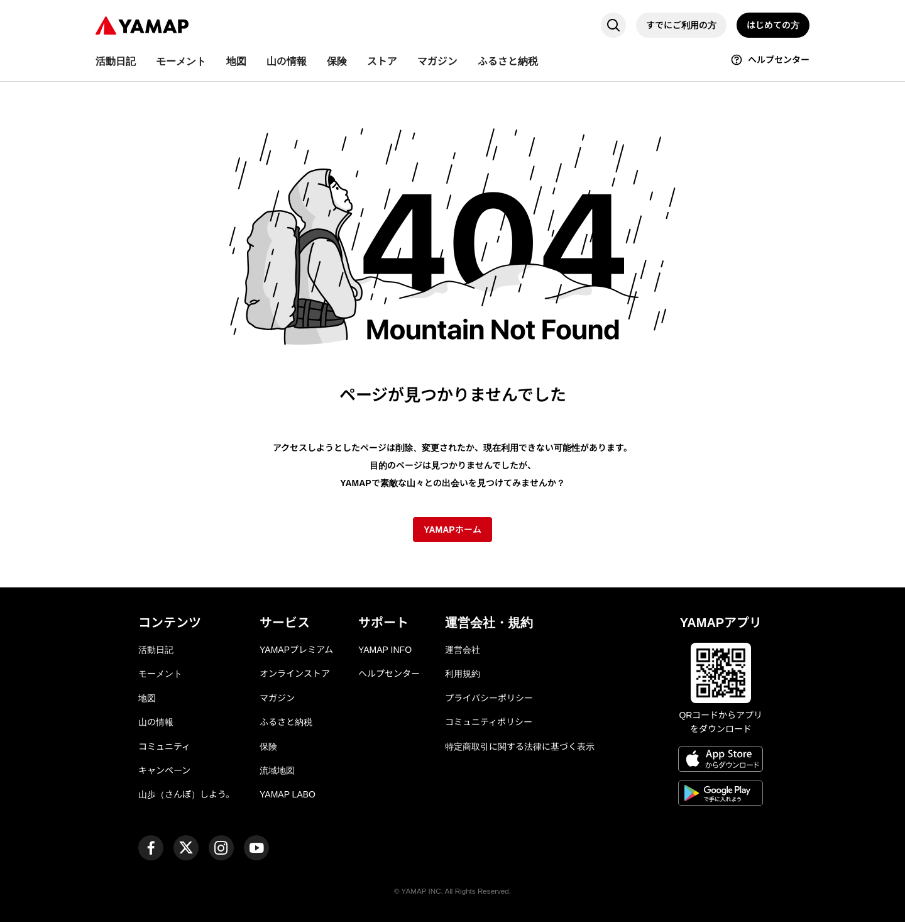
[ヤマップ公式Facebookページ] (150, 847)
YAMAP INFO (385, 650)
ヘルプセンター (389, 674)
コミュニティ (164, 746)
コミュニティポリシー (488, 722)
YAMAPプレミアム (296, 650)
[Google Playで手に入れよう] (720, 794)
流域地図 (277, 770)
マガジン (277, 698)
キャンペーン (164, 770)
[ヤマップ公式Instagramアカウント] (221, 847)
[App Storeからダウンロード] (720, 761)
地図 (147, 698)
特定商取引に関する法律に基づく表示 (520, 746)
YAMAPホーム (452, 530)
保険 (268, 746)
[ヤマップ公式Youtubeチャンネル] (256, 847)
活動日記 (155, 650)
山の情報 (155, 722)
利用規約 (462, 674)
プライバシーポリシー (489, 698)
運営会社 (462, 650)
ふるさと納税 (286, 722)
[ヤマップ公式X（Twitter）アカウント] (186, 847)
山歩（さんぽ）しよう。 (186, 794)
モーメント (160, 674)
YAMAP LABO (287, 794)
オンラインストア (295, 674)
